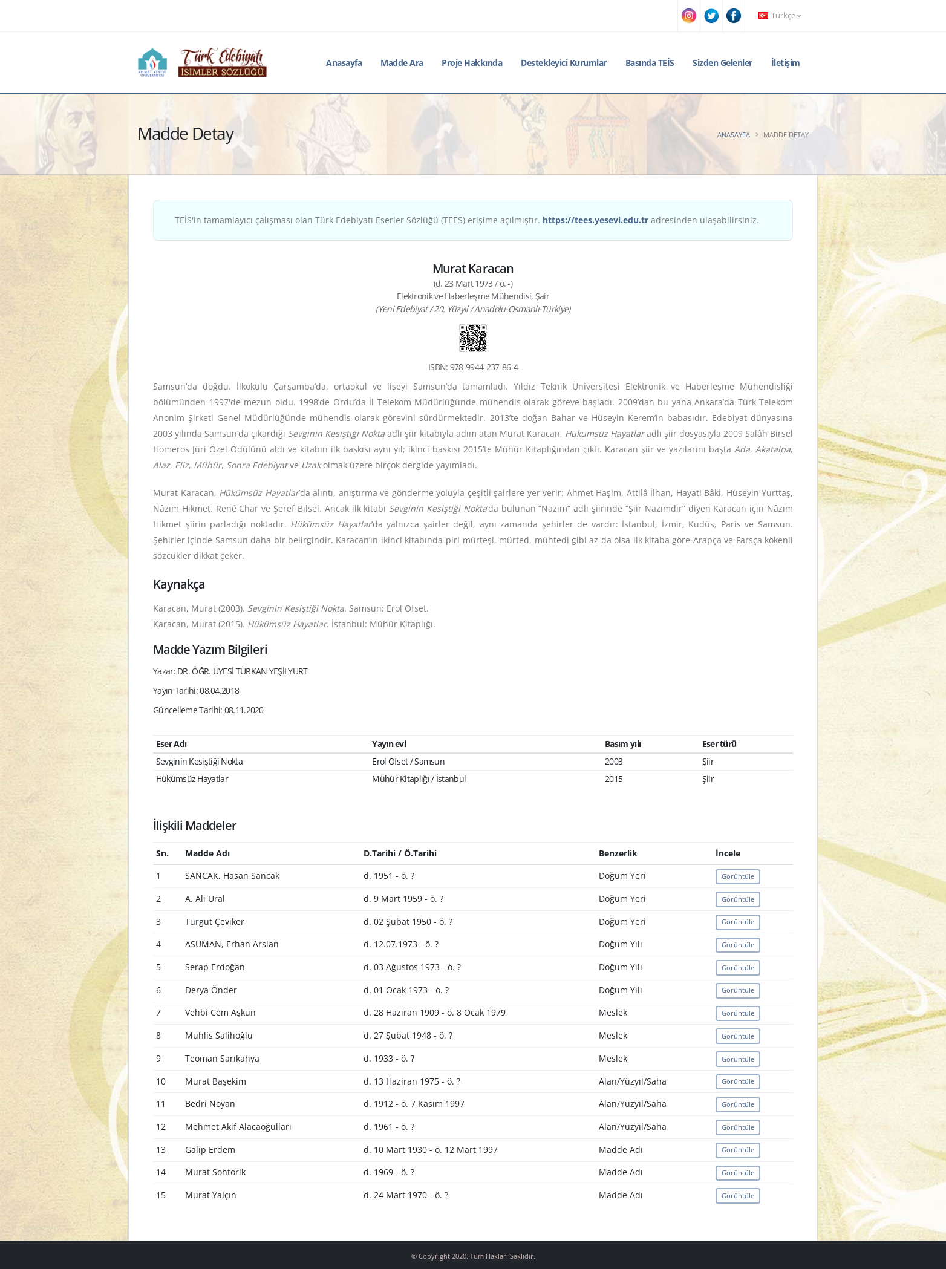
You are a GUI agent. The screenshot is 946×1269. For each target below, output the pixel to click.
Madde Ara (401, 62)
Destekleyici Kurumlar (564, 62)
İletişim (785, 62)
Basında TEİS (649, 62)
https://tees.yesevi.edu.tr (595, 220)
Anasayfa (344, 62)
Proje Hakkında (472, 62)
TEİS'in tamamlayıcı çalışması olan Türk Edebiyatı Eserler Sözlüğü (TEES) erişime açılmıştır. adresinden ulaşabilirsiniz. (467, 220)
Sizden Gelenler (722, 62)
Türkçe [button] (779, 15)
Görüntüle (738, 876)
